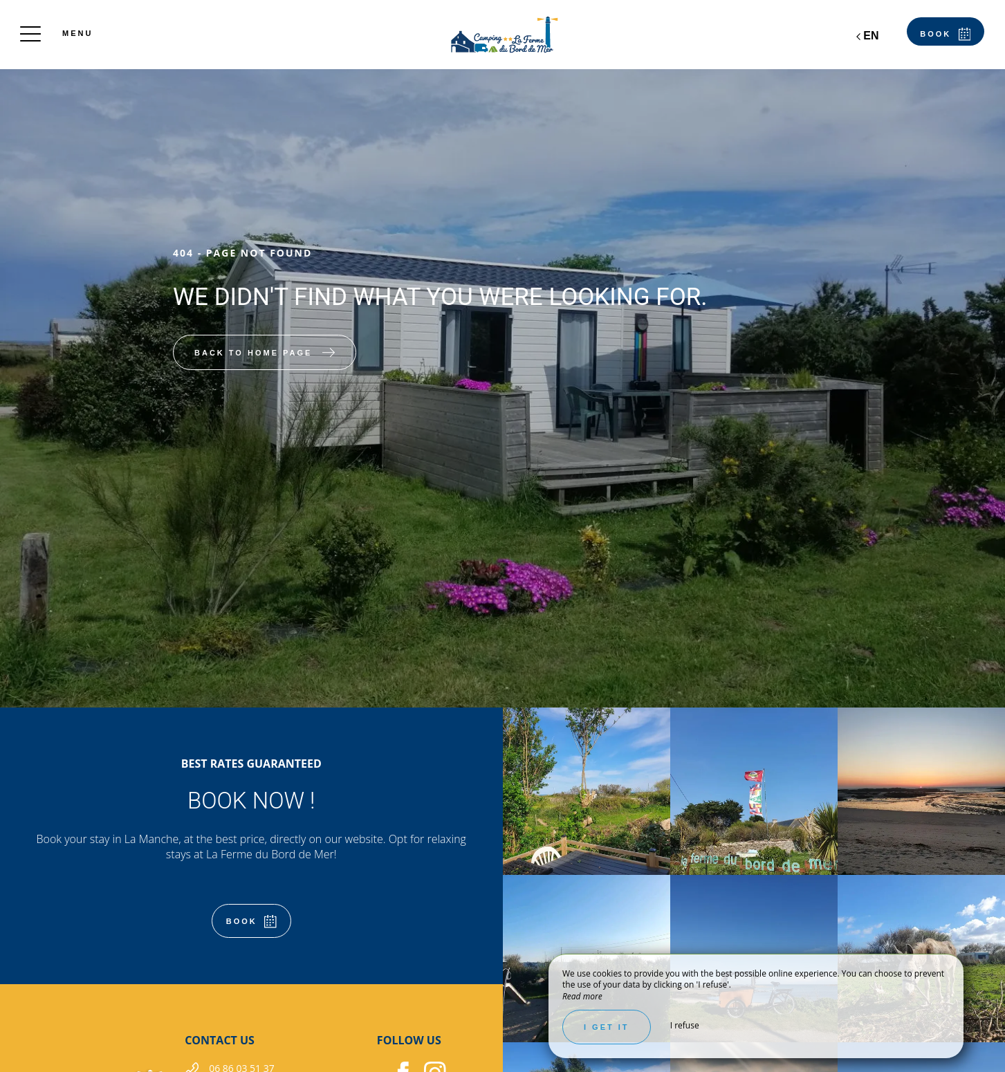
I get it (606, 1027)
